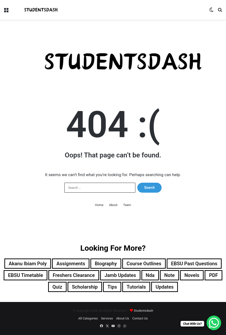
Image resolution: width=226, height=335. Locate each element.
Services (107, 318)
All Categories (88, 318)
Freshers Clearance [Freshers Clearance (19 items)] (74, 275)
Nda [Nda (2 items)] (150, 275)
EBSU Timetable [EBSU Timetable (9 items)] (25, 275)
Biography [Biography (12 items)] (106, 263)
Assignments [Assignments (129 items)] (70, 263)
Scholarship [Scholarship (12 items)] (85, 287)
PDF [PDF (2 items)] (213, 275)
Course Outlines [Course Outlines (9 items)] (144, 263)
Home (99, 205)
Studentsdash (143, 310)
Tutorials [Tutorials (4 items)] (136, 287)
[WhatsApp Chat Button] (214, 323)
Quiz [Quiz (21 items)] (57, 287)
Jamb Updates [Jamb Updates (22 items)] (120, 275)
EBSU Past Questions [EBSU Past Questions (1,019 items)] (194, 263)
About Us (122, 318)
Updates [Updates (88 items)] (165, 287)
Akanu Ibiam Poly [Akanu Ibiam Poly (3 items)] (28, 263)
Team (127, 205)
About (113, 205)
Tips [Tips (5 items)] (112, 287)
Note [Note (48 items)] (169, 275)
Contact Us (140, 318)
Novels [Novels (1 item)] (191, 275)
